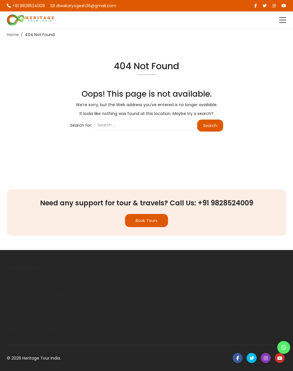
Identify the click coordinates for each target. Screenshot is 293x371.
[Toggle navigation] (282, 20)
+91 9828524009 (26, 6)
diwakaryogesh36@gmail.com (83, 6)
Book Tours (146, 220)
